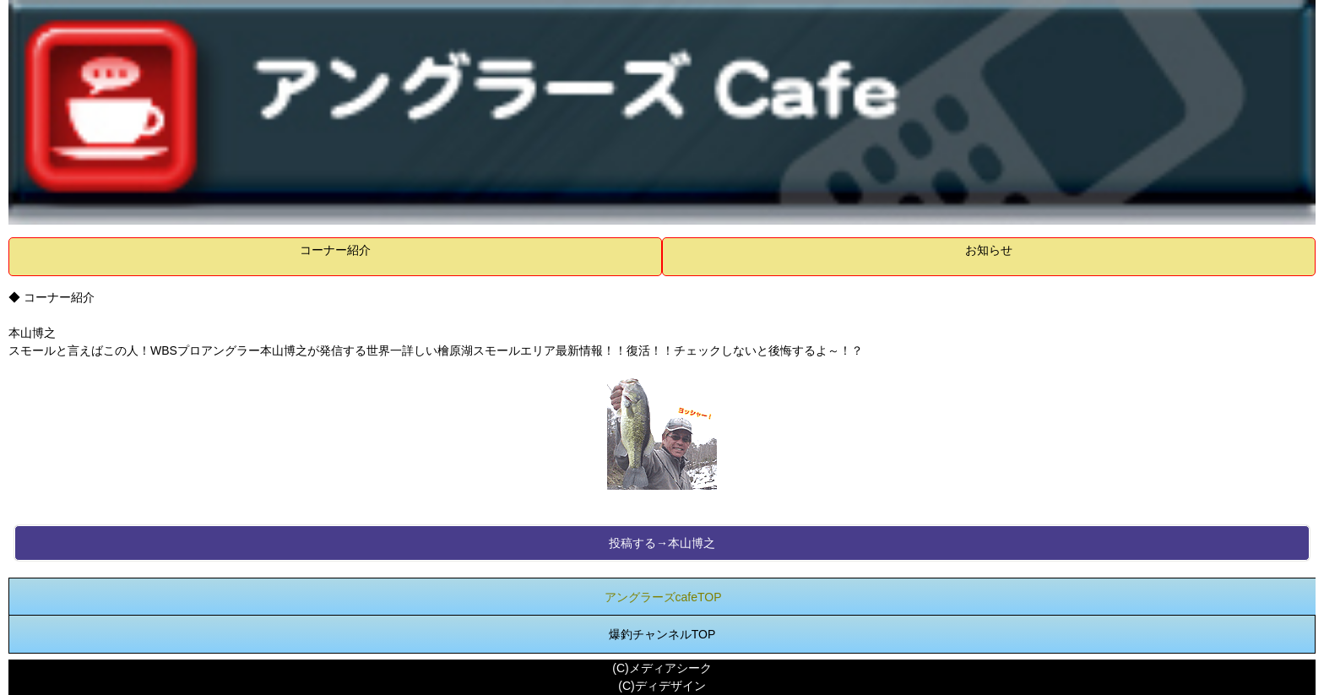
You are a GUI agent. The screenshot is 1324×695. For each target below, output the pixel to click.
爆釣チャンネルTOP (662, 634)
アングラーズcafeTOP (663, 597)
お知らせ (988, 250)
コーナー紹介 (335, 250)
